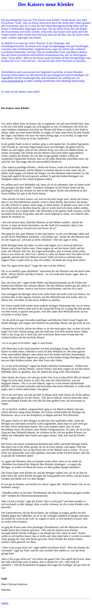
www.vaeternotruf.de (12, 80)
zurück (4, 603)
